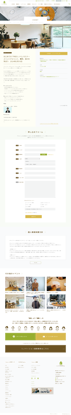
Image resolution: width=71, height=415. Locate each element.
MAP (56, 378)
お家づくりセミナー (7, 52)
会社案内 (47, 0)
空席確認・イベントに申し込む (54, 53)
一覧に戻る (35, 262)
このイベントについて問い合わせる (49, 123)
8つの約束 (7, 369)
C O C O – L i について (35, 365)
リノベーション (23, 4)
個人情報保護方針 (29, 212)
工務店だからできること (48, 4)
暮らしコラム (7, 402)
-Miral (6, 387)
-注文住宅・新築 (8, 394)
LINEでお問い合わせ (21, 336)
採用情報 (53, 0)
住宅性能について (8, 381)
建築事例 (28, 4)
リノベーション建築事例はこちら (35, 349)
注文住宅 (13, 4)
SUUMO (32, 381)
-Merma (6, 389)
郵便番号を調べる (50, 154)
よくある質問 (33, 369)
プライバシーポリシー (35, 373)
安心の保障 (7, 379)
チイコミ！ (33, 385)
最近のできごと (21, 367)
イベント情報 (40, 4)
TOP (6, 365)
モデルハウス (34, 4)
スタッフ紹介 (33, 367)
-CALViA (7, 385)
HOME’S (32, 383)
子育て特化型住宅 (57, 4)
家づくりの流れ (8, 374)
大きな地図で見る (64, 105)
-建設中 (6, 398)
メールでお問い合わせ (52, 336)
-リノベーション (8, 396)
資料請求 (58, 0)
